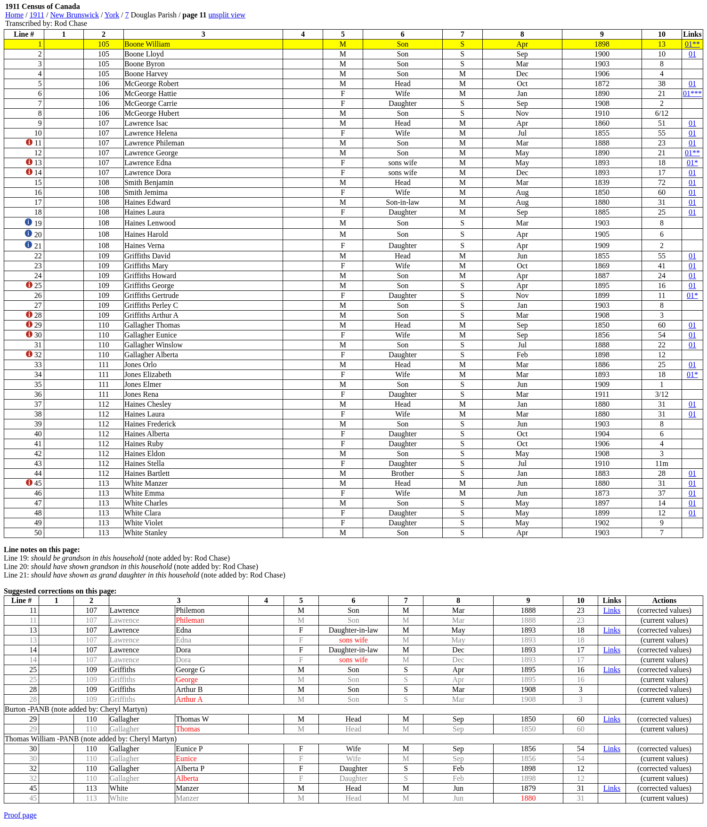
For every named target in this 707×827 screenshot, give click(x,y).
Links (611, 610)
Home (14, 15)
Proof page (20, 815)
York (112, 15)
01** (692, 44)
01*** (692, 93)
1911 (37, 15)
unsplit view (226, 15)
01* (692, 163)
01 (692, 54)
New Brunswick (74, 15)
